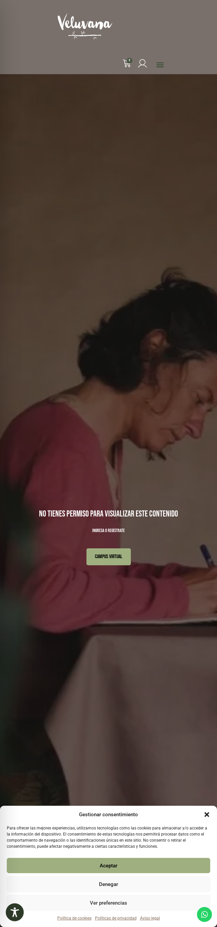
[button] (206, 814)
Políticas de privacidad (116, 918)
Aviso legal (150, 918)
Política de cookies (74, 918)
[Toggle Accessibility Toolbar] (14, 912)
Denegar (108, 884)
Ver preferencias (108, 903)
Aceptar (108, 866)
